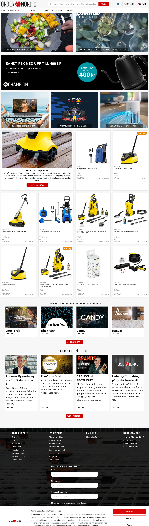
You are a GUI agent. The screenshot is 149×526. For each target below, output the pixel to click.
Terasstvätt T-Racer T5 (9, 291)
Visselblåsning (18, 450)
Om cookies (54, 460)
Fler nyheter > (74, 423)
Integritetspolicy (56, 456)
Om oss (15, 440)
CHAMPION (14, 79)
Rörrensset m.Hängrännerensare (125, 291)
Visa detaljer (126, 521)
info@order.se (135, 440)
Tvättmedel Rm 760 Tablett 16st (87, 291)
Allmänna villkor (56, 437)
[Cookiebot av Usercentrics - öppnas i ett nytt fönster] (15, 521)
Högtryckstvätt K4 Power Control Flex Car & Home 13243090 (91, 238)
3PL (13, 437)
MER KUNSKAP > (74, 349)
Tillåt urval (129, 502)
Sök (103, 4)
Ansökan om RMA (56, 446)
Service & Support (57, 443)
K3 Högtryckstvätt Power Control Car (126, 238)
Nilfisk (79, 173)
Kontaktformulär (130, 446)
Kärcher (117, 173)
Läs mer (9, 340)
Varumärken (70, 10)
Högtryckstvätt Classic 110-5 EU (87, 175)
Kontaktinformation (131, 443)
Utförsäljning (57, 10)
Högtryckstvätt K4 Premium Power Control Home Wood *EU (53, 292)
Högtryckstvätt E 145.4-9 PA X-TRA (51, 238)
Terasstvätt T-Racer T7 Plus (123, 175)
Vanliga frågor (55, 440)
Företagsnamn (57, 481)
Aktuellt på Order (19, 456)
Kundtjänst (55, 433)
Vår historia (17, 443)
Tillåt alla (129, 495)
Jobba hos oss (18, 453)
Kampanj (44, 10)
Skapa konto (91, 437)
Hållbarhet (16, 446)
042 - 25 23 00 (137, 437)
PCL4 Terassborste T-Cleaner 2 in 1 (14, 238)
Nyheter (33, 10)
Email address (56, 470)
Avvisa (129, 508)
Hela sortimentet (10, 10)
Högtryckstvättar (37, 192)
